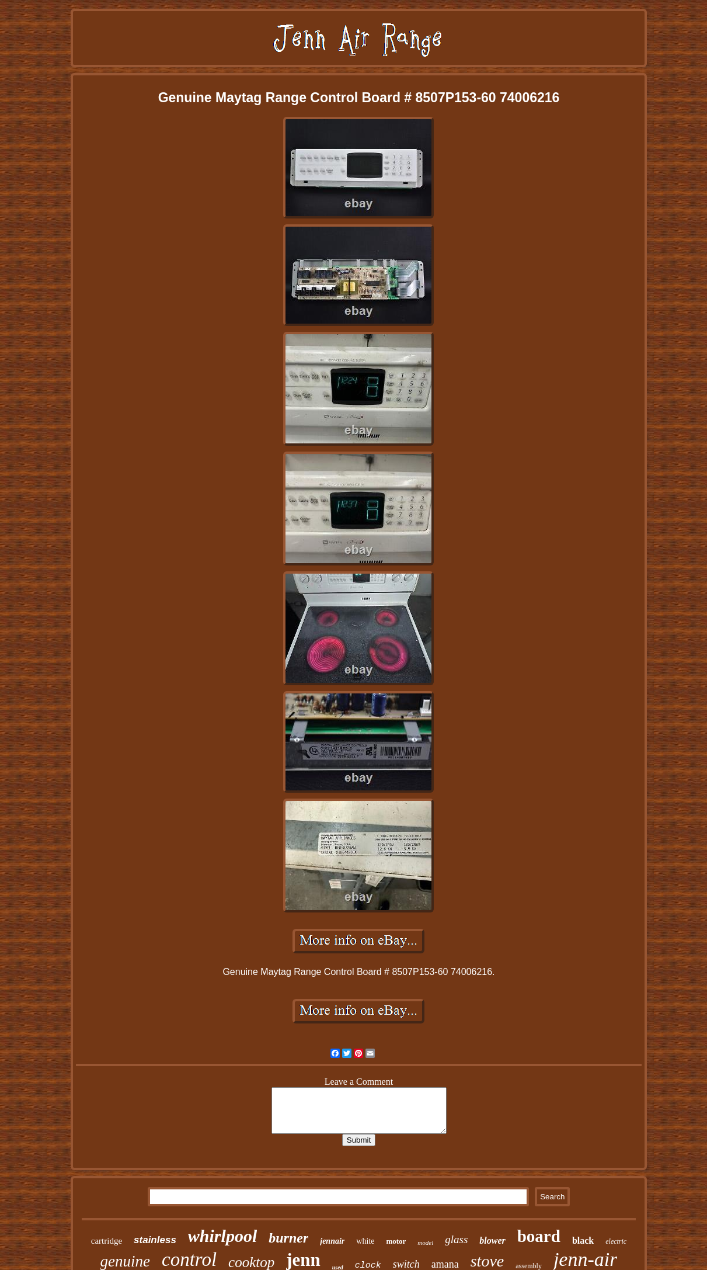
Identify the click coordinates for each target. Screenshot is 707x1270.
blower (492, 1240)
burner (288, 1237)
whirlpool (222, 1235)
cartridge (106, 1240)
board (538, 1236)
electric (615, 1241)
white (365, 1241)
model (425, 1242)
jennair (332, 1241)
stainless (155, 1239)
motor (396, 1241)
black (583, 1240)
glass (456, 1239)
